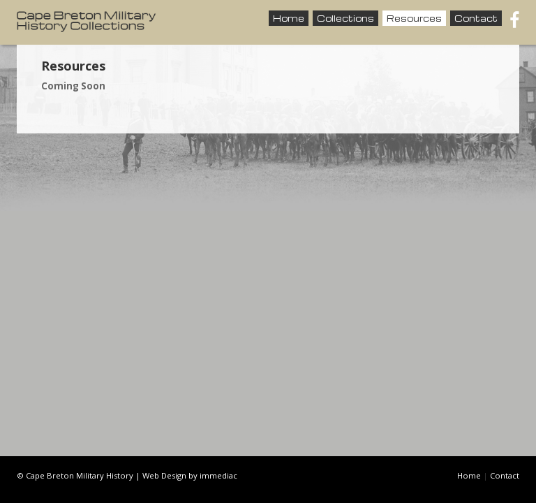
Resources (414, 18)
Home (288, 18)
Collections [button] (345, 18)
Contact (476, 18)
